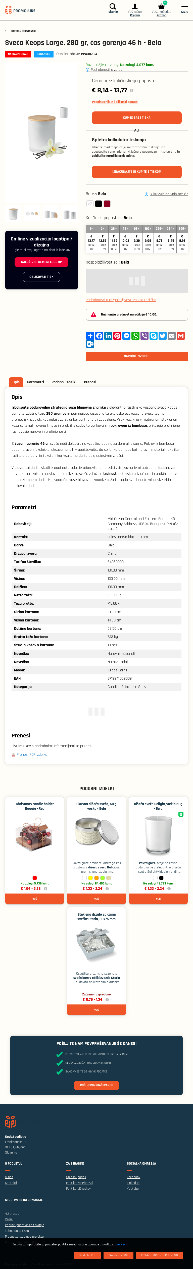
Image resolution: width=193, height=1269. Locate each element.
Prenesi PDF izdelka (32, 754)
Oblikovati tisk (41, 277)
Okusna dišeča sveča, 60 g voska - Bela (96, 806)
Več (34, 899)
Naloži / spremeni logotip (41, 262)
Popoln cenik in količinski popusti (115, 102)
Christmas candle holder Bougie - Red (35, 806)
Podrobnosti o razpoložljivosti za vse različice (121, 300)
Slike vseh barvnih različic (169, 194)
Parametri (35, 382)
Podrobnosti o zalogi (107, 69)
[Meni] (182, 9)
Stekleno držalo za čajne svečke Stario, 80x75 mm (96, 916)
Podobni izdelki (64, 382)
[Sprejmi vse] (87, 1255)
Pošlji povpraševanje (96, 1085)
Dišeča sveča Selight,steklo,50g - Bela (158, 806)
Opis (16, 382)
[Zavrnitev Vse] (118, 1255)
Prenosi (90, 382)
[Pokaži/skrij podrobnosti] (159, 1255)
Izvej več (120, 1244)
